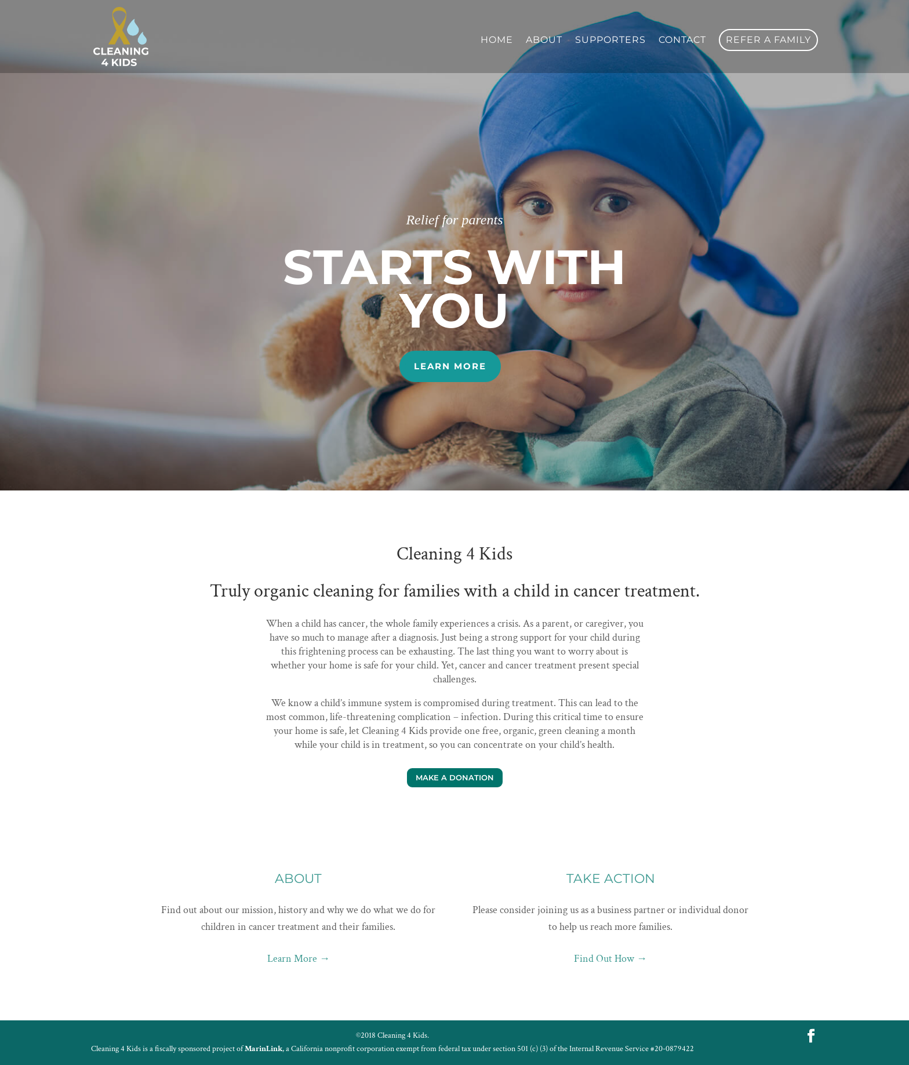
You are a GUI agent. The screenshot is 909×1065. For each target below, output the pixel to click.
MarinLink (263, 1049)
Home (497, 40)
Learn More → (298, 958)
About (544, 40)
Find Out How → (610, 958)
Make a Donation (455, 777)
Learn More (450, 366)
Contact (682, 40)
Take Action (610, 878)
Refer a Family (768, 39)
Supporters (610, 40)
